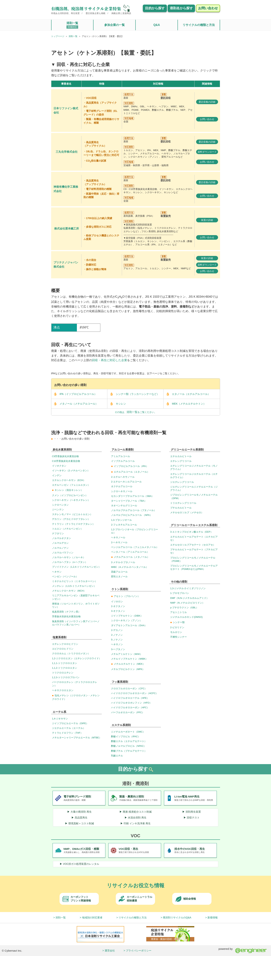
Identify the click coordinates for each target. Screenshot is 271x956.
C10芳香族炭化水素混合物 (66, 461)
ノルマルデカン (60, 543)
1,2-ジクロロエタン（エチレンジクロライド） (76, 658)
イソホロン (117, 601)
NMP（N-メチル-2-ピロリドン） (187, 602)
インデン (57, 475)
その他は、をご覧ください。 (136, 412)
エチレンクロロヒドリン (65, 644)
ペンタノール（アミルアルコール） (130, 552)
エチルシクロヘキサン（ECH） (68, 480)
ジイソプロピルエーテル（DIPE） (70, 723)
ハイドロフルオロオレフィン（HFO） (131, 702)
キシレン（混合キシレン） (67, 490)
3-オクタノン (118, 611)
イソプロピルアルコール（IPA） (129, 466)
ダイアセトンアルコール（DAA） (129, 625)
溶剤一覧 (72, 25)
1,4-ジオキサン (60, 718)
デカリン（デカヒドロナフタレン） (71, 519)
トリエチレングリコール (183, 503)
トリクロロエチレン (62, 672)
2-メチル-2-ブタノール (123, 562)
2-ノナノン (117, 635)
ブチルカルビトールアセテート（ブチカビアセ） (194, 551)
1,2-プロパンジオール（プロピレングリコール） (134, 531)
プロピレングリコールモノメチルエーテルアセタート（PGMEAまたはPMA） (194, 567)
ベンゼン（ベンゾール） (65, 576)
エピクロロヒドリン (62, 648)
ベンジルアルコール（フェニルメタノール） (135, 547)
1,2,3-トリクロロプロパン (65, 677)
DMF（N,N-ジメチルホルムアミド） (189, 598)
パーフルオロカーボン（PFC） (127, 712)
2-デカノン (117, 630)
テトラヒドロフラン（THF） (67, 732)
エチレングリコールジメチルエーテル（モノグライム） (194, 467)
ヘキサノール (118, 537)
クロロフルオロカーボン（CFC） (129, 688)
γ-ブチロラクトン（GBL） (184, 607)
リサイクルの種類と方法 (199, 24)
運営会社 (110, 950)
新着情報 (212, 917)
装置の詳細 (207, 220)
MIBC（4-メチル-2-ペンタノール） (129, 567)
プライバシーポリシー (138, 950)
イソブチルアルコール (123, 461)
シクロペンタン (60, 504)
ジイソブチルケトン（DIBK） (127, 615)
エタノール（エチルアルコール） (187, 394)
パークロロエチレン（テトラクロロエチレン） (74, 684)
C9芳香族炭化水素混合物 (65, 456)
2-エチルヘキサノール (123, 477)
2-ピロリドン (177, 627)
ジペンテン (58, 509)
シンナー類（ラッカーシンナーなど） (133, 394)
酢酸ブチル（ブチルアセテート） (129, 751)
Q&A (156, 24)
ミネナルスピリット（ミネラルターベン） (74, 581)
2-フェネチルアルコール (124, 524)
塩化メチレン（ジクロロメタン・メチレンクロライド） (76, 697)
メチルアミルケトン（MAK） (126, 654)
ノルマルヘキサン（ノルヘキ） (68, 557)
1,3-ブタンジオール (121, 520)
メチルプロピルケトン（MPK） (128, 669)
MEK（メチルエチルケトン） (185, 403)
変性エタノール (119, 576)
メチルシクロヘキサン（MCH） (69, 590)
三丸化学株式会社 (67, 151)
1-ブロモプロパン (179, 593)
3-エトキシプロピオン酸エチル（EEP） (191, 531)
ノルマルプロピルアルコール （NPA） (131, 515)
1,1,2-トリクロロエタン (64, 668)
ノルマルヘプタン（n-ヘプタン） (69, 562)
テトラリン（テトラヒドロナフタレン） (73, 524)
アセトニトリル (178, 612)
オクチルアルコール (121, 486)
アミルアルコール (120, 456)
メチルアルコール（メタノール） (130, 557)
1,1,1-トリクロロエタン (64, 663)
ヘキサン (57, 571)
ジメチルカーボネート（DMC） (128, 731)
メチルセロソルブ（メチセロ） (186, 512)
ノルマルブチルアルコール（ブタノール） (133, 510)
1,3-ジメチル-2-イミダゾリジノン (188, 588)
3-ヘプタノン (118, 649)
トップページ (57, 36)
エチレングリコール (181, 461)
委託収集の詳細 (207, 102)
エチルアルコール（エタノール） (130, 471)
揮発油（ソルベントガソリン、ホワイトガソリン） (76, 605)
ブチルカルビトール (181, 507)
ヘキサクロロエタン (62, 690)
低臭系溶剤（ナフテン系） (66, 611)
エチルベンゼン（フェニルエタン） (71, 485)
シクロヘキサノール (121, 491)
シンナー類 (177, 622)
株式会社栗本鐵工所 (66, 228)
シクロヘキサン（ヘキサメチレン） (71, 500)
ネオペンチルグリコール (124, 505)
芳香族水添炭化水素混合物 (66, 616)
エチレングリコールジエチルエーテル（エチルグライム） (194, 476)
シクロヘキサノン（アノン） (126, 620)
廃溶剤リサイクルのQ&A (177, 917)
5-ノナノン (117, 639)
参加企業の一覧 (114, 24)
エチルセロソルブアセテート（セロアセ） (192, 544)
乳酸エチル (117, 755)
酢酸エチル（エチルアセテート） (129, 741)
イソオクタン (59, 465)
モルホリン (176, 632)
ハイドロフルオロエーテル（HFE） (130, 698)
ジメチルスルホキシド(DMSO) (186, 617)
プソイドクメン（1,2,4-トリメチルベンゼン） (76, 566)
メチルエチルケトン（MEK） (128, 663)
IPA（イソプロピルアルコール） (74, 394)
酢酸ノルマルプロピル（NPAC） (128, 746)
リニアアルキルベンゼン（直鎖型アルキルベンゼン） (76, 597)
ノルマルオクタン (61, 538)
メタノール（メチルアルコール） (74, 403)
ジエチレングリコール (182, 482)
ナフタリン (58, 533)
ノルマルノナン (60, 547)
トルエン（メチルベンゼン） (67, 528)
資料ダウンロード (207, 151)
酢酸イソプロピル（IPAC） (125, 736)
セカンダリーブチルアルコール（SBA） (132, 496)
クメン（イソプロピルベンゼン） (70, 495)
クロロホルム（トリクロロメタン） (71, 653)
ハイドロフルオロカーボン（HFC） (130, 707)
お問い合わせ (207, 119)
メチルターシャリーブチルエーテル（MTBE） (76, 737)
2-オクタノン (118, 606)
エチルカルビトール (181, 456)
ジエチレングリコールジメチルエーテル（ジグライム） (194, 488)
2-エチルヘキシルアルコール (126, 481)
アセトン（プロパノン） (125, 596)
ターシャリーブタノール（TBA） (128, 500)
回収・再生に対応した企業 (109, 360)
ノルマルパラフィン (62, 552)
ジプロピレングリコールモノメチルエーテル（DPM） (194, 496)
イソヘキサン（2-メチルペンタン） (71, 470)
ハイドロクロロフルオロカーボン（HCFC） (134, 693)
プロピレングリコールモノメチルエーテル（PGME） (192, 559)
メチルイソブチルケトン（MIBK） (129, 658)
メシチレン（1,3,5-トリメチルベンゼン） (74, 586)
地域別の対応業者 (92, 917)
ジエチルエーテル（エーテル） (68, 728)
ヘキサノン (117, 644)
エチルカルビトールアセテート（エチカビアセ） (194, 538)
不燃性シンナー (178, 637)
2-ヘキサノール (119, 542)
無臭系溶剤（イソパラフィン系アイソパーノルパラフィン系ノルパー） (76, 623)
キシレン (116, 403)
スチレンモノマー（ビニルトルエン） (72, 514)
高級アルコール (119, 571)
